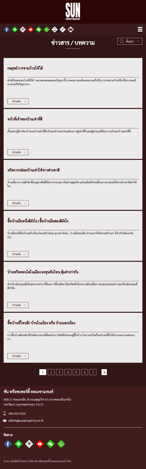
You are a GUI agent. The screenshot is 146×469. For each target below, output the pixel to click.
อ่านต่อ (16, 101)
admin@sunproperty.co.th (26, 420)
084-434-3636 (17, 413)
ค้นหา (130, 41)
